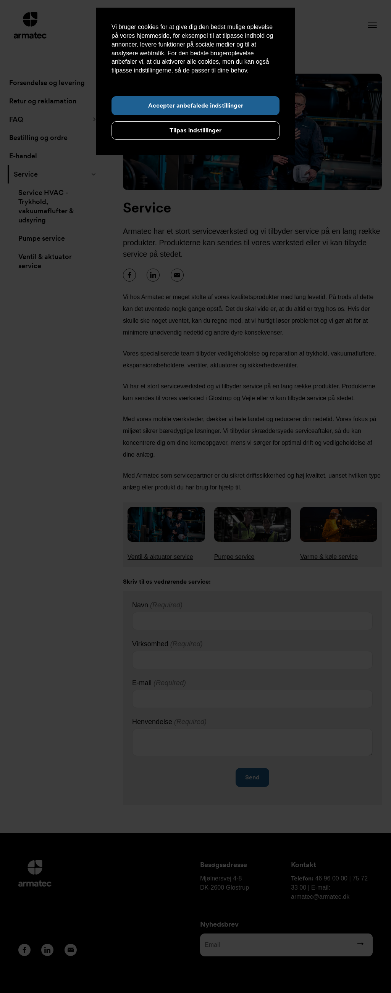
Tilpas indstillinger (195, 130)
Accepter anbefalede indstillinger (195, 105)
